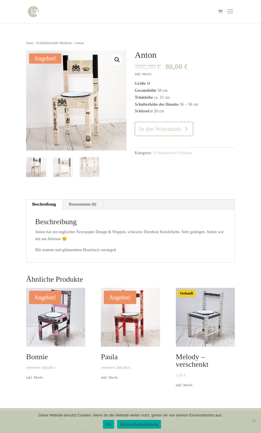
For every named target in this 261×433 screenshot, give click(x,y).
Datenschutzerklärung (139, 424)
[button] (117, 60)
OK (108, 424)
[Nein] (254, 420)
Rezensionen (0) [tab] (82, 204)
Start (29, 43)
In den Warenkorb (160, 129)
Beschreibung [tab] (44, 204)
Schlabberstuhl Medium (54, 43)
